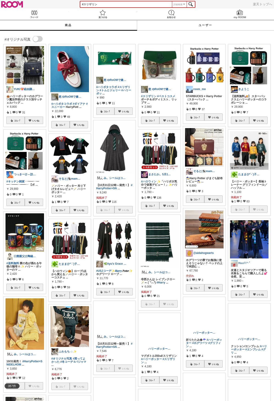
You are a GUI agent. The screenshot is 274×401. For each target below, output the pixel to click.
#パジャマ (80, 361)
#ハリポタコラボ (61, 103)
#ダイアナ (79, 103)
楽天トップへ (262, 4)
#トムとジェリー (110, 90)
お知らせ (171, 14)
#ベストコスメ (166, 96)
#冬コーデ (66, 361)
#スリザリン (148, 96)
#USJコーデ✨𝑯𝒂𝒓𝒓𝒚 (109, 270)
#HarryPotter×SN (114, 187)
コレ (17, 120)
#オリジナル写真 (61, 358)
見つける (103, 14)
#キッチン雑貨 (15, 181)
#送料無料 (12, 263)
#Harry (161, 282)
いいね (35, 120)
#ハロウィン (148, 181)
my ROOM (239, 14)
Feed (34, 14)
